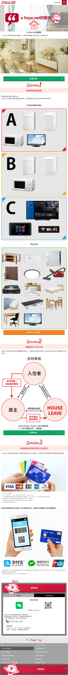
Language (57, 2)
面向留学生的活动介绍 (41, 652)
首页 (2, 645)
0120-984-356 (16, 621)
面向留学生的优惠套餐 (7, 655)
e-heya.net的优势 (40, 645)
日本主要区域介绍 (40, 655)
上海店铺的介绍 (39, 648)
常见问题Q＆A (5, 659)
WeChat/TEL (49, 595)
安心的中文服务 (5, 652)
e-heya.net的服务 (6, 648)
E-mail (18, 595)
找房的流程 (38, 659)
